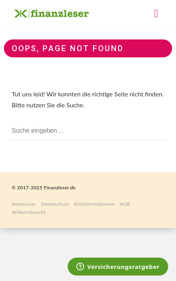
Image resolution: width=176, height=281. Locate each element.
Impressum (24, 204)
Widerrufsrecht (29, 212)
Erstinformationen (94, 204)
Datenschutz (55, 204)
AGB (125, 204)
